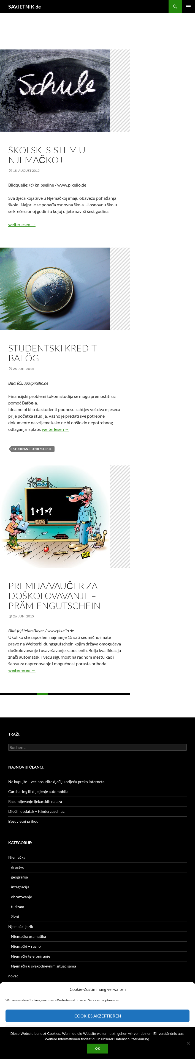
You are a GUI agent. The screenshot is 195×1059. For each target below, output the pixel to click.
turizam (17, 906)
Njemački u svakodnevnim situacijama (43, 966)
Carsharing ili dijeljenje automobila (38, 791)
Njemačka (16, 857)
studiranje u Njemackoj (33, 449)
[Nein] (188, 1043)
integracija (20, 887)
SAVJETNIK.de (24, 7)
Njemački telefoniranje (30, 956)
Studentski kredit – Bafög (55, 353)
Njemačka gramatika (28, 936)
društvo (17, 867)
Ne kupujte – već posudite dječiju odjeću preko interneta (56, 781)
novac (13, 976)
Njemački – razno (26, 946)
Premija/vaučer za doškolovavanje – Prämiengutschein (54, 595)
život (15, 916)
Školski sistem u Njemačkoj (46, 154)
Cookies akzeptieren (97, 1015)
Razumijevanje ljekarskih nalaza (35, 801)
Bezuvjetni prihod (23, 821)
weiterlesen (22, 224)
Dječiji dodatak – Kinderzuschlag (36, 811)
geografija (19, 877)
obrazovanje (20, 140)
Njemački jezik (20, 926)
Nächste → (77, 699)
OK (97, 1048)
